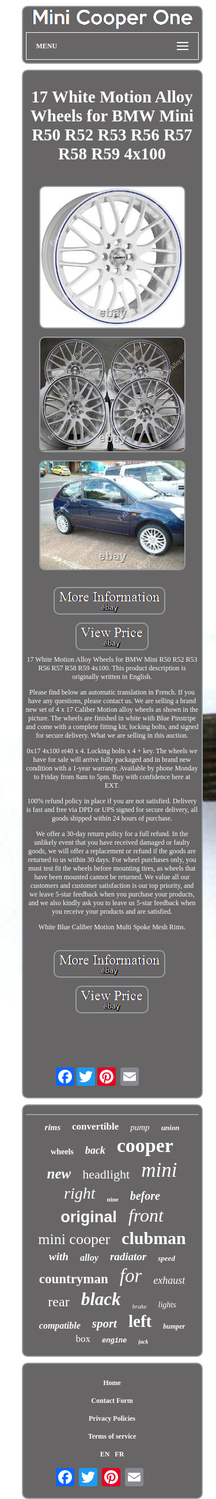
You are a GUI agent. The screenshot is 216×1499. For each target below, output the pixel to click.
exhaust (169, 1280)
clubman (154, 1238)
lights (167, 1304)
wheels (62, 1151)
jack (143, 1341)
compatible (60, 1325)
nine (113, 1199)
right (79, 1193)
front (146, 1215)
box (83, 1338)
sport (104, 1323)
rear (58, 1301)
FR (119, 1454)
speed (166, 1258)
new (59, 1173)
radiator (128, 1256)
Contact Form (111, 1401)
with (59, 1256)
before (145, 1195)
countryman (73, 1279)
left (139, 1321)
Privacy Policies (112, 1418)
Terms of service (112, 1436)
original (88, 1217)
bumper (174, 1326)
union (170, 1127)
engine (114, 1341)
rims (53, 1127)
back (95, 1150)
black (101, 1299)
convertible (95, 1126)
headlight (106, 1174)
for (131, 1275)
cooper (145, 1145)
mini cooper (74, 1239)
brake (139, 1306)
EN (105, 1454)
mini (159, 1170)
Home (112, 1383)
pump (139, 1127)
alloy (89, 1257)
